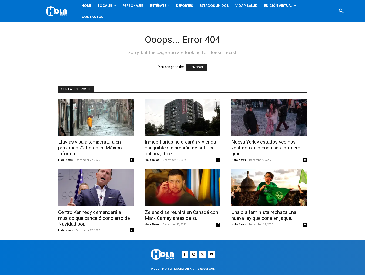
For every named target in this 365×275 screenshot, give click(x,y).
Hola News (65, 160)
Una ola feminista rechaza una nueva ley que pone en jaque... (263, 215)
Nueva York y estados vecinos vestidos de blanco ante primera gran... (265, 147)
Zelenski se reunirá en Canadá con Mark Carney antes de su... (181, 215)
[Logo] (57, 11)
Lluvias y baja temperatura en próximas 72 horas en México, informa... (90, 147)
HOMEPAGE (196, 67)
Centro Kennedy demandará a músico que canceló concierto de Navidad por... (94, 218)
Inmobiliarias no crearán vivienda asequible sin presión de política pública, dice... (180, 147)
